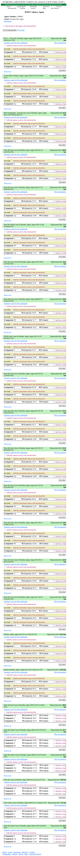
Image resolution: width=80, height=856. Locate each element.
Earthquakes (6, 854)
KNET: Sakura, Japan (34, 12)
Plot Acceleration (60, 43)
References (8, 21)
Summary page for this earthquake (15, 43)
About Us (25, 852)
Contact (32, 852)
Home (4, 852)
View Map (21, 30)
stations (14, 854)
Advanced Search (35, 854)
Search (21, 854)
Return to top (7, 71)
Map (26, 854)
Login (10, 852)
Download (16, 852)
